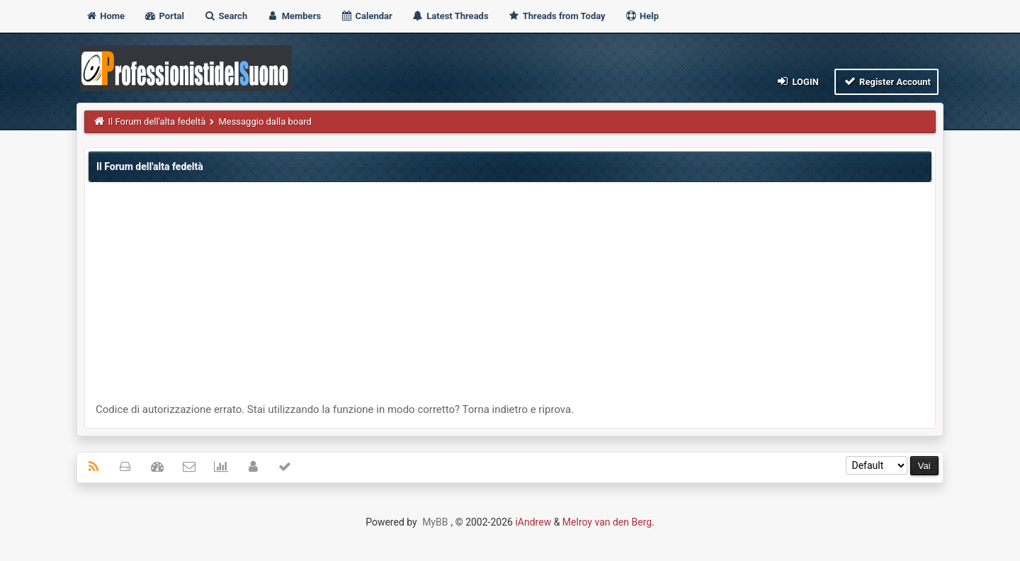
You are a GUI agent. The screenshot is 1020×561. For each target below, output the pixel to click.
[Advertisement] (510, 296)
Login (797, 81)
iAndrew (533, 522)
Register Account (886, 81)
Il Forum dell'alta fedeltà (157, 121)
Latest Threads (450, 16)
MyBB (435, 522)
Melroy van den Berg (607, 522)
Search (225, 16)
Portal (164, 16)
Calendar (366, 16)
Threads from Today (557, 16)
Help (642, 16)
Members (293, 16)
